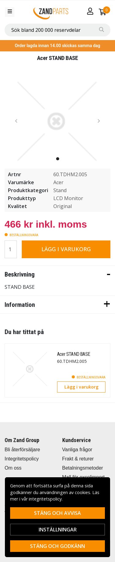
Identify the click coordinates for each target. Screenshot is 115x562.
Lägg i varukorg (66, 249)
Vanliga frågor (77, 449)
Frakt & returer (78, 458)
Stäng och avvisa (57, 513)
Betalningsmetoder (82, 468)
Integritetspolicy (22, 458)
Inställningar (58, 529)
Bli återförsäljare (22, 449)
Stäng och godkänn (57, 546)
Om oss (13, 468)
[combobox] (57, 30)
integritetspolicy (45, 499)
